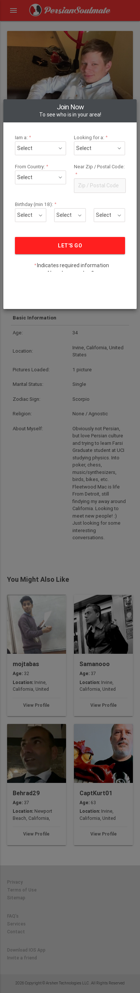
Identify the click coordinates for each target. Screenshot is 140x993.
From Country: (37, 142)
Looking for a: (89, 113)
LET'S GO (70, 221)
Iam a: (30, 113)
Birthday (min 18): (41, 180)
